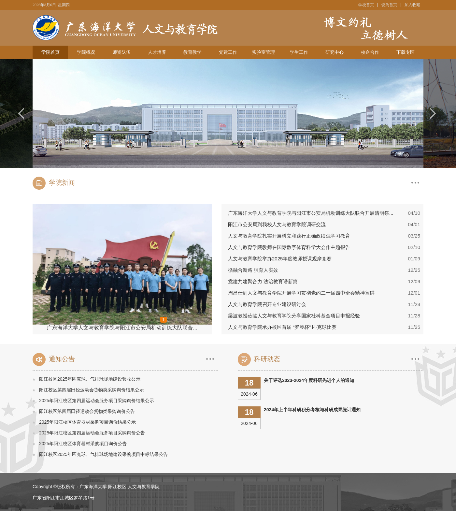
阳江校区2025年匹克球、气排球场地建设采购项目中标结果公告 (103, 454)
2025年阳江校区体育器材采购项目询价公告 (83, 443)
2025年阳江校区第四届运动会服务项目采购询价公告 (92, 432)
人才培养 (157, 52)
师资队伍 (121, 52)
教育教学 (192, 52)
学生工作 (299, 52)
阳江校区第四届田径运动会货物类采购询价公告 (87, 411)
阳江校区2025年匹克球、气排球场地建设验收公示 (89, 379)
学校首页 (366, 5)
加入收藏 (412, 5)
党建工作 (228, 52)
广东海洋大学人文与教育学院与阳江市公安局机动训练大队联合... (122, 327)
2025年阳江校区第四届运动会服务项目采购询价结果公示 (96, 400)
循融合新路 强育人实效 (253, 270)
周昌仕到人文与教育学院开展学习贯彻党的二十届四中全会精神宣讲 (301, 293)
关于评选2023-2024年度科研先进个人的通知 (309, 380)
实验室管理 (263, 52)
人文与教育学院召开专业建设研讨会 (267, 304)
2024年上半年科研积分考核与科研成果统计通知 (312, 409)
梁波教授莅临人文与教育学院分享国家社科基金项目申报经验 (294, 315)
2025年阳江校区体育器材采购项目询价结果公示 (87, 422)
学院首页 (50, 52)
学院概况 (86, 52)
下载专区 (405, 52)
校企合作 (370, 52)
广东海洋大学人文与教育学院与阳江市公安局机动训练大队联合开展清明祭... (310, 213)
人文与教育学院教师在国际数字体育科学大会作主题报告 (289, 247)
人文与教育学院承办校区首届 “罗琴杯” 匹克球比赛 (282, 327)
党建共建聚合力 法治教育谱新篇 (263, 281)
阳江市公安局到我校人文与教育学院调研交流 (277, 224)
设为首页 (389, 5)
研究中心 (334, 52)
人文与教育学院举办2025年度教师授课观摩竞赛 (280, 258)
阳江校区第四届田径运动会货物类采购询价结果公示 (91, 389)
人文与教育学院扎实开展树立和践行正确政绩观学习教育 (289, 236)
